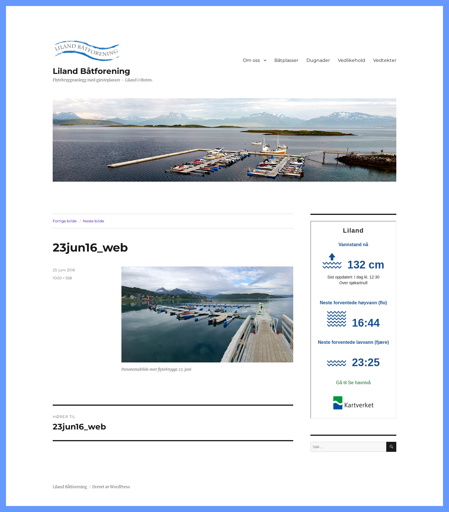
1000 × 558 (62, 278)
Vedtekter (384, 60)
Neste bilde (93, 221)
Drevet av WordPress (111, 486)
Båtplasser (286, 60)
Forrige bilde (65, 221)
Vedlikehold (351, 60)
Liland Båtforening (91, 71)
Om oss (251, 60)
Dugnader (318, 60)
